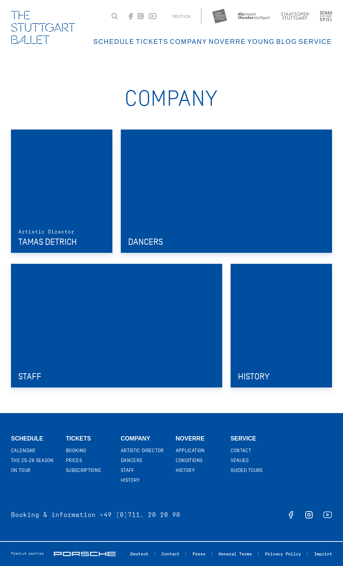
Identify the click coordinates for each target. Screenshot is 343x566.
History (130, 480)
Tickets (152, 41)
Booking (76, 450)
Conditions (189, 460)
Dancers (131, 460)
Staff (127, 470)
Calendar (23, 450)
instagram (309, 514)
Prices (74, 460)
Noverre (227, 41)
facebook (291, 514)
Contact (241, 450)
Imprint (323, 553)
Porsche (85, 554)
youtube (327, 514)
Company (188, 41)
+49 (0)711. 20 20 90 (140, 514)
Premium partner (27, 553)
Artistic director (142, 450)
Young (261, 41)
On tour (20, 470)
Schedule (113, 41)
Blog (286, 41)
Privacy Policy (283, 553)
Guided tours (247, 470)
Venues (240, 460)
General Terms (235, 553)
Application (190, 450)
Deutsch (181, 16)
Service (315, 41)
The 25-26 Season (32, 460)
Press (199, 553)
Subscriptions (83, 470)
